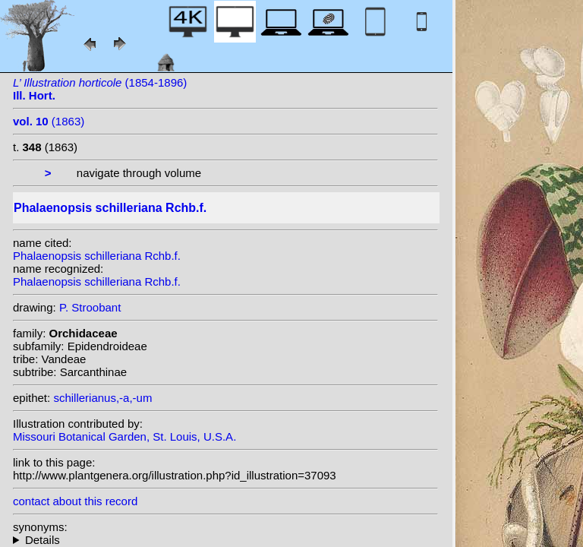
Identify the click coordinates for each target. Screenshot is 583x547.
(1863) (48, 121)
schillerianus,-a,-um (102, 397)
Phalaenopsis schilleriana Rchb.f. (97, 255)
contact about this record (75, 501)
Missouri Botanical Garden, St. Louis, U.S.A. (124, 436)
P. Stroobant (90, 307)
